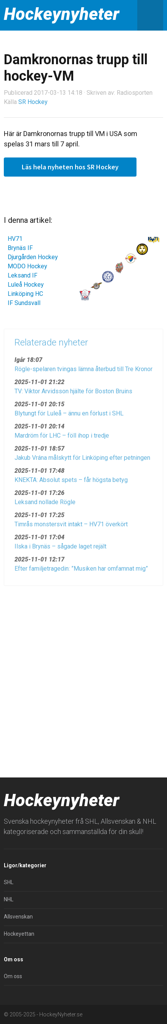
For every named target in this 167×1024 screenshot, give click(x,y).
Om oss (13, 976)
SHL (8, 882)
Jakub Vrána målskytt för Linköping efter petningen (82, 460)
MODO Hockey (27, 266)
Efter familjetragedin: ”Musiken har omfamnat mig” (81, 570)
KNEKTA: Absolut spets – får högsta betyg (71, 482)
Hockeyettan (19, 934)
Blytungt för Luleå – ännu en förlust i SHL (69, 415)
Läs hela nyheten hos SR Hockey (70, 166)
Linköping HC (25, 293)
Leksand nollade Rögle (44, 504)
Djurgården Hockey (33, 257)
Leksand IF (22, 275)
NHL (8, 899)
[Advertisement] (83, 678)
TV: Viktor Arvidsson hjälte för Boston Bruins (73, 393)
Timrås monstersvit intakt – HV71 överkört (71, 526)
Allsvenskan (18, 917)
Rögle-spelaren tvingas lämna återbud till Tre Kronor (83, 371)
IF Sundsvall (24, 303)
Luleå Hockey (26, 284)
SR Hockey (33, 101)
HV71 (15, 238)
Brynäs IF (20, 248)
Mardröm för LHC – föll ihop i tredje (61, 437)
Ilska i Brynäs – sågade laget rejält (60, 548)
